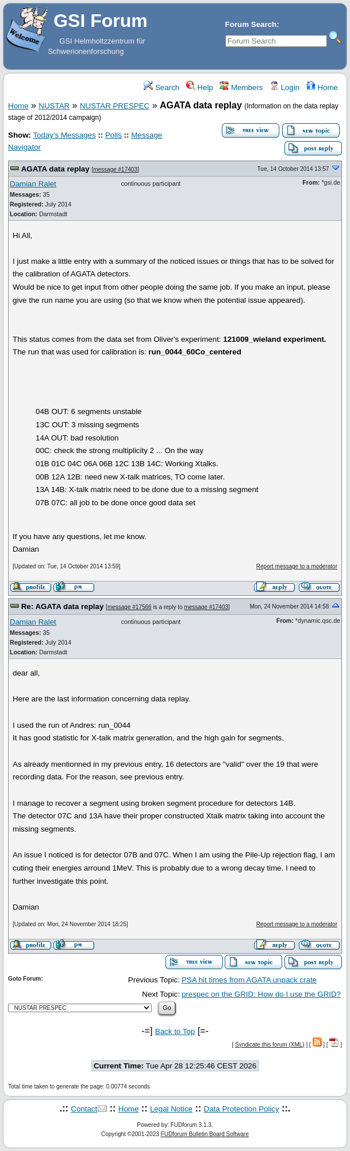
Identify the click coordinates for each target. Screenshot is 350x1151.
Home (322, 87)
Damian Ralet (33, 184)
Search (161, 87)
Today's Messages (64, 135)
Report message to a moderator (296, 566)
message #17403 (115, 169)
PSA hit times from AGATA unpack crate (249, 980)
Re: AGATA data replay (62, 606)
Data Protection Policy (241, 1109)
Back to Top (175, 1031)
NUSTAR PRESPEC (114, 106)
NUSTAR (54, 106)
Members (241, 87)
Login (284, 87)
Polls (113, 135)
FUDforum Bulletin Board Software (205, 1134)
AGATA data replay (55, 169)
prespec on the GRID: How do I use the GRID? (261, 994)
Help (199, 87)
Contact (84, 1109)
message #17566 (129, 607)
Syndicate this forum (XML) (270, 1044)
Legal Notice (171, 1109)
